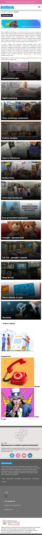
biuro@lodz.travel (9, 509)
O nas (3, 478)
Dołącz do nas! (27, 478)
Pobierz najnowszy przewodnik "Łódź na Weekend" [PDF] (20, 2)
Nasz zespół (35, 478)
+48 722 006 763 (10, 501)
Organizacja (10, 11)
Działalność (16, 11)
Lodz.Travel (3, 11)
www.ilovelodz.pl (27, 53)
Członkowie (18, 478)
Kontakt (4, 481)
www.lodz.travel (19, 37)
